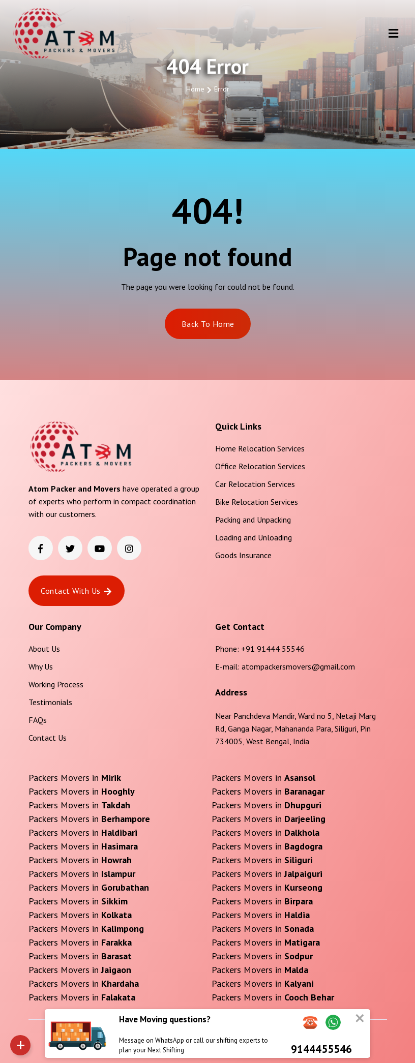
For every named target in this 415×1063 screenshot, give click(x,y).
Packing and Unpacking (253, 519)
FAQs (37, 720)
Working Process (55, 684)
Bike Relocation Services (256, 502)
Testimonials (50, 702)
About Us (44, 649)
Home (195, 89)
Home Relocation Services (260, 448)
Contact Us (47, 738)
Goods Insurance (243, 555)
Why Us (40, 666)
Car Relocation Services (255, 484)
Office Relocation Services (260, 466)
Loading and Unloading (253, 537)
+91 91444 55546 (273, 649)
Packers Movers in (74, 777)
